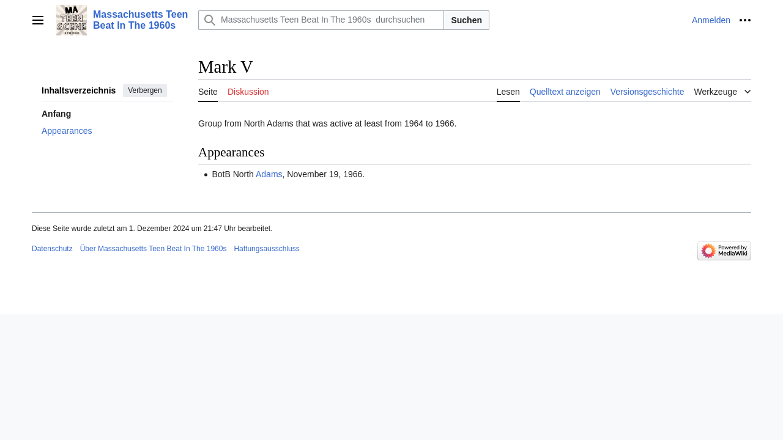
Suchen (466, 20)
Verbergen (144, 90)
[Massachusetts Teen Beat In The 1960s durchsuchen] (321, 20)
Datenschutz (52, 248)
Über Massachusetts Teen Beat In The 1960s (153, 248)
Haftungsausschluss (266, 248)
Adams (269, 174)
